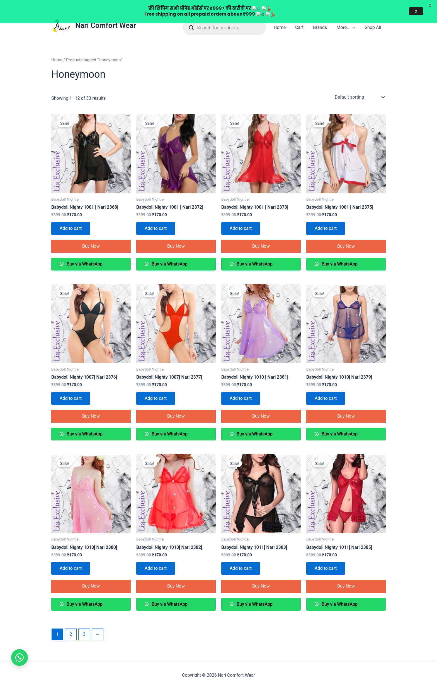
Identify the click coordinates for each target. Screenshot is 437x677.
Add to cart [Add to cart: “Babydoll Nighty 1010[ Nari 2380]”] (71, 556)
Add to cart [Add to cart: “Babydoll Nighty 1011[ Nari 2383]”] (241, 556)
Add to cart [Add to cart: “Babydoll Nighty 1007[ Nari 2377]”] (156, 386)
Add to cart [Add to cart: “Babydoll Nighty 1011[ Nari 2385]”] (326, 556)
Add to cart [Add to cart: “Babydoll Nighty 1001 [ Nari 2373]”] (241, 215)
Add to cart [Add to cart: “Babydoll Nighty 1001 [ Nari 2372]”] (156, 215)
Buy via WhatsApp (84, 251)
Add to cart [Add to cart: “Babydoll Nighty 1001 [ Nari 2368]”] (71, 215)
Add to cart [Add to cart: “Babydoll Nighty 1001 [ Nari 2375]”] (326, 215)
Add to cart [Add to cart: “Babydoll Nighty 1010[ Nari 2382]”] (156, 556)
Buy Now (91, 233)
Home (56, 47)
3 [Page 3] (84, 621)
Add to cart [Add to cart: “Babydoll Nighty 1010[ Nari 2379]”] (326, 386)
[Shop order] (359, 84)
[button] (19, 657)
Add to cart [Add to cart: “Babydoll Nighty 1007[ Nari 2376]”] (71, 386)
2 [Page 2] (70, 621)
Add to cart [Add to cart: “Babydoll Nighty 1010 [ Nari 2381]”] (241, 386)
